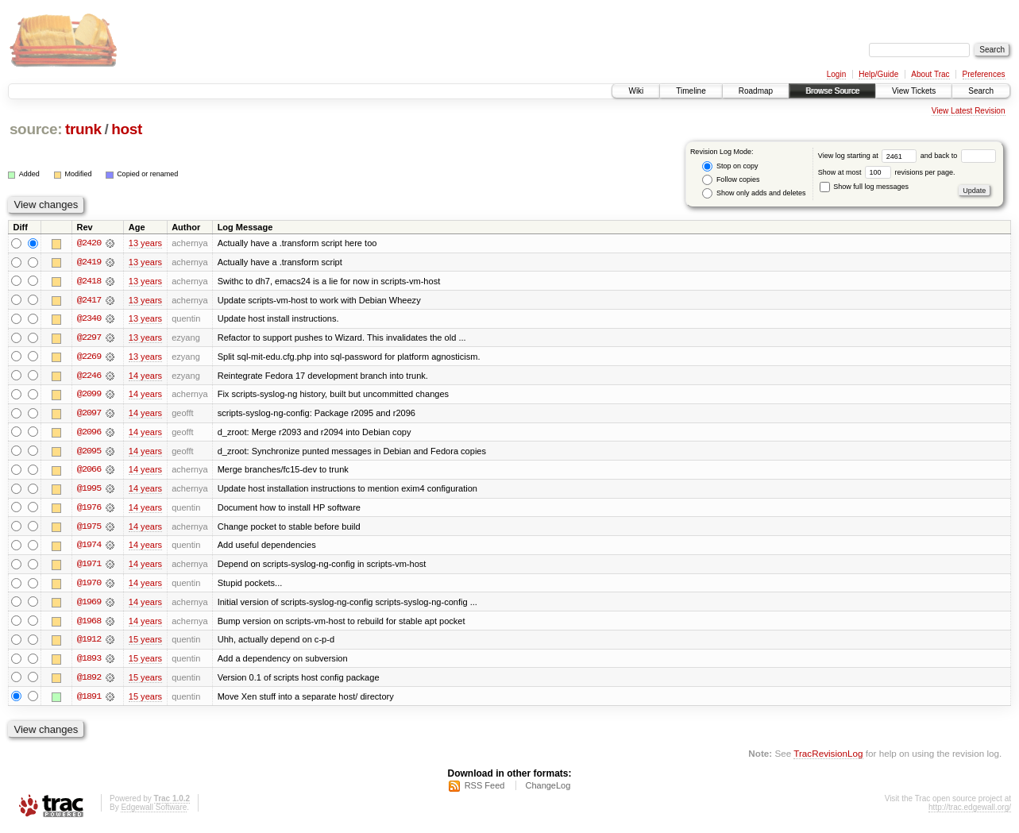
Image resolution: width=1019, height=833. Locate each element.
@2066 (89, 471)
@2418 (89, 281)
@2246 (89, 376)
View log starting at (869, 156)
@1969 (89, 605)
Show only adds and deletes (753, 193)
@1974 (89, 548)
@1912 (89, 643)
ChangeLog (547, 790)
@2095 (89, 452)
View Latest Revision (968, 110)
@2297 (89, 338)
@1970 (89, 586)
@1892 (89, 681)
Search (981, 91)
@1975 (89, 529)
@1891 (89, 700)
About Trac (930, 74)
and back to (958, 156)
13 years (145, 243)
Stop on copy (730, 166)
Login (836, 74)
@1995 (89, 490)
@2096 (89, 433)
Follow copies (730, 180)
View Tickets (914, 91)
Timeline (690, 91)
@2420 (89, 243)
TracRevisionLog (828, 758)
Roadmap (756, 91)
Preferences (984, 74)
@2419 (89, 262)
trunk (83, 129)
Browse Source (832, 91)
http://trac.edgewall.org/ (969, 812)
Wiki (635, 91)
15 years (145, 643)
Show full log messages (864, 187)
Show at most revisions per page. (886, 172)
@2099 (89, 395)
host (126, 129)
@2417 (89, 300)
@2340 (89, 319)
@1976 (89, 509)
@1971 (89, 567)
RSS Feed (485, 790)
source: (36, 129)
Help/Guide (878, 74)
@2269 (89, 357)
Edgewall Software (154, 812)
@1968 (89, 624)
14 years (145, 376)
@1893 (89, 662)
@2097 (89, 414)
